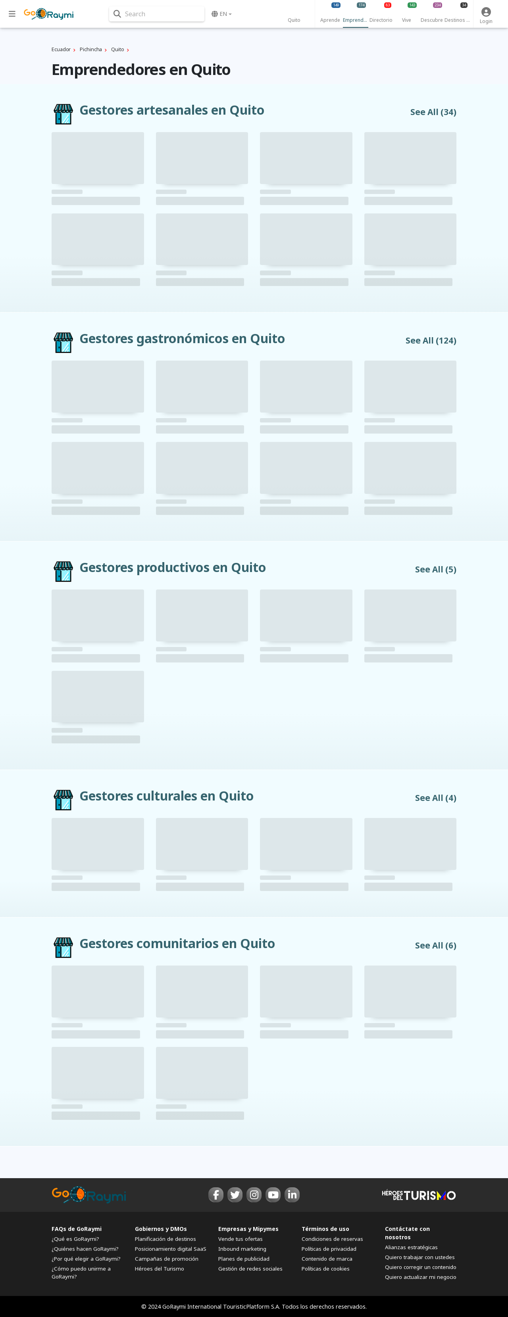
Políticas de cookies (326, 1268)
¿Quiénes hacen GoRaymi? (85, 1248)
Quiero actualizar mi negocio (420, 1277)
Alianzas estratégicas (411, 1247)
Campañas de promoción (166, 1258)
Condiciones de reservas (332, 1238)
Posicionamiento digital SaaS (170, 1248)
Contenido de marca (327, 1258)
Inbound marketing (242, 1248)
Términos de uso (325, 1229)
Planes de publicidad (243, 1258)
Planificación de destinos (165, 1238)
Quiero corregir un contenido (420, 1267)
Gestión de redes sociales (250, 1268)
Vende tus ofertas (240, 1238)
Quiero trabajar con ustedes (420, 1257)
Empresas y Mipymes (248, 1229)
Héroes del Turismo (159, 1268)
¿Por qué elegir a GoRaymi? (86, 1258)
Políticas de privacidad (329, 1248)
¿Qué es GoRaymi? (75, 1238)
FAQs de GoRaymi (77, 1229)
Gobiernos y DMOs (161, 1229)
